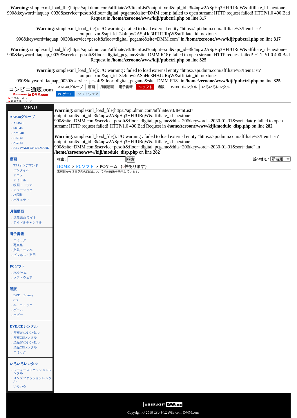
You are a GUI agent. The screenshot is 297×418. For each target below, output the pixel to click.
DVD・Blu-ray (23, 295)
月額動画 (107, 87)
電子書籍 (126, 87)
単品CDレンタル (25, 347)
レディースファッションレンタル (32, 371)
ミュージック (22, 190)
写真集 (18, 245)
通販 (160, 87)
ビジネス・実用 (24, 255)
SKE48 (18, 128)
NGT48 (18, 142)
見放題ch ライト (24, 217)
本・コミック (22, 305)
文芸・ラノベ (22, 250)
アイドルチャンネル (27, 222)
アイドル (19, 180)
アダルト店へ (19, 98)
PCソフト (145, 87)
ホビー (18, 315)
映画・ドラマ (22, 185)
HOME (63, 166)
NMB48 (18, 133)
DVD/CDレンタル (183, 87)
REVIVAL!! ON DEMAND (31, 147)
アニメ (18, 175)
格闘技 (18, 195)
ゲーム (18, 310)
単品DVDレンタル (26, 342)
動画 (91, 87)
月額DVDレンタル (26, 332)
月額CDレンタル (25, 337)
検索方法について (21, 101)
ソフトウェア (88, 94)
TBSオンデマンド (25, 165)
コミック (19, 240)
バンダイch (21, 170)
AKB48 (18, 123)
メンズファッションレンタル (32, 379)
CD (15, 300)
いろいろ (19, 386)
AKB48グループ (70, 87)
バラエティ (21, 199)
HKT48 (18, 137)
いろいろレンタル (216, 87)
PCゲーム (65, 94)
